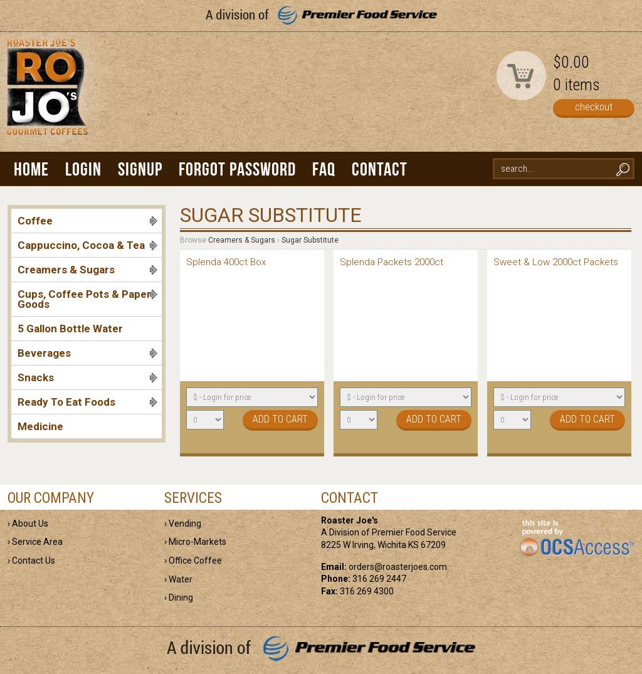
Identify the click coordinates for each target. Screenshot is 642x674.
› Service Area (35, 542)
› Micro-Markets (195, 542)
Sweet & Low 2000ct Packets (555, 262)
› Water (178, 579)
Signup (140, 169)
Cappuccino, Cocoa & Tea (87, 245)
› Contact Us (31, 561)
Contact (380, 169)
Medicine (40, 426)
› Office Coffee (193, 561)
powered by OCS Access (576, 538)
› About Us (28, 524)
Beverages (87, 353)
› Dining (178, 597)
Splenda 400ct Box (226, 262)
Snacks (87, 377)
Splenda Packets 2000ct (391, 262)
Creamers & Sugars (87, 269)
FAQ (323, 169)
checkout (594, 107)
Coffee (87, 220)
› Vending (182, 524)
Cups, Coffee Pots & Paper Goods (87, 299)
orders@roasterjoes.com (398, 567)
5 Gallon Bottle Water (70, 328)
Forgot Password (237, 169)
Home (31, 169)
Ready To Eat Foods (87, 402)
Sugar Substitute (310, 240)
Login (83, 169)
